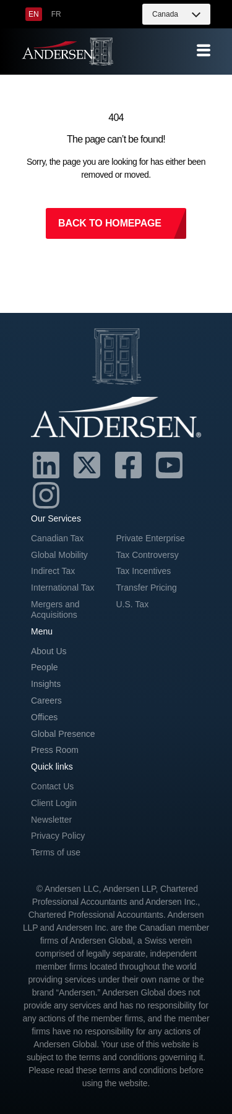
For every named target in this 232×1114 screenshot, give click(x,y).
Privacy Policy (58, 836)
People (44, 667)
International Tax (62, 587)
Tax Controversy (147, 555)
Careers (46, 700)
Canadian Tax (57, 538)
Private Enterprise (150, 538)
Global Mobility (59, 555)
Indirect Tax (53, 571)
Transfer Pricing (146, 587)
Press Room (55, 750)
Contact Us (52, 786)
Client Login (54, 803)
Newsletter (51, 820)
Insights (46, 684)
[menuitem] (33, 14)
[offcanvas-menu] (203, 51)
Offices (44, 717)
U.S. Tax (132, 604)
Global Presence (63, 734)
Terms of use (55, 852)
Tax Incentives (143, 571)
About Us (49, 651)
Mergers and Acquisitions (55, 609)
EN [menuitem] (33, 14)
